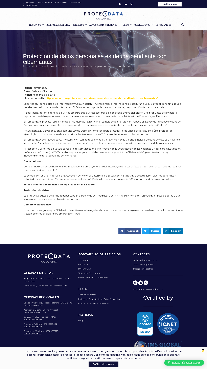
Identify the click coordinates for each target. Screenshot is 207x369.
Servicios (80, 24)
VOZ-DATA (83, 260)
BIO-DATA (83, 264)
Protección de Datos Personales (93, 277)
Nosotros (36, 24)
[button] (182, 24)
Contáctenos (143, 24)
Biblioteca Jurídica (58, 25)
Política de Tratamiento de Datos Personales (99, 299)
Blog (127, 24)
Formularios (163, 25)
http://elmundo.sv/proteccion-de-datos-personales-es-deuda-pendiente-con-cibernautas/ (102, 98)
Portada (28, 66)
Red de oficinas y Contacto (145, 260)
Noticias (40, 66)
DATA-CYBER (84, 269)
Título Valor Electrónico (89, 273)
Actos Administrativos (104, 24)
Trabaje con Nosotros (143, 269)
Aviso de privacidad (87, 295)
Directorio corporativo (143, 264)
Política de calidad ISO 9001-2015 (93, 303)
